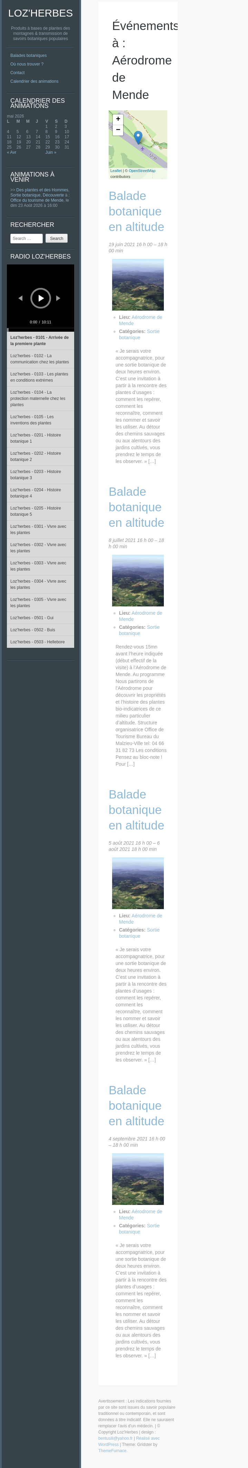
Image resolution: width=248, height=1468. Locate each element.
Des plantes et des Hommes (42, 190)
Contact (17, 72)
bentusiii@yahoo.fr (115, 1438)
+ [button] (118, 119)
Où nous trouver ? (26, 64)
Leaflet (116, 171)
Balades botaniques (28, 55)
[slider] (40, 330)
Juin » (50, 152)
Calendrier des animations (34, 81)
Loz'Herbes (40, 13)
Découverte (53, 195)
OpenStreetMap (142, 171)
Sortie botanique (25, 195)
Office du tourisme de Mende (36, 200)
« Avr (11, 152)
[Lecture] (41, 298)
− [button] (118, 130)
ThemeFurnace (112, 1450)
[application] (40, 298)
